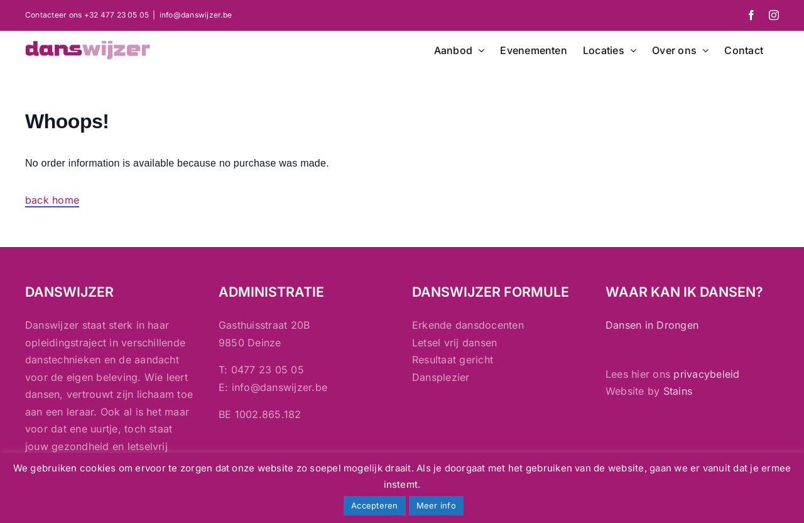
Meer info (436, 505)
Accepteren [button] (374, 505)
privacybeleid (706, 374)
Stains (677, 391)
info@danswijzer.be (196, 14)
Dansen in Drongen (652, 325)
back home (52, 200)
